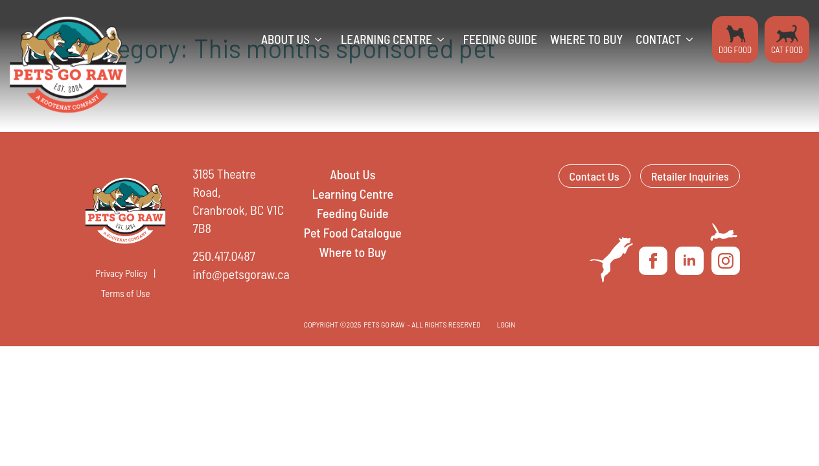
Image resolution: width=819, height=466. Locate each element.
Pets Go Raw (383, 324)
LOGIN (506, 324)
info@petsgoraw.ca (240, 274)
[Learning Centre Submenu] (444, 39)
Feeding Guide (500, 39)
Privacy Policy (122, 273)
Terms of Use (125, 293)
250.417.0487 (223, 255)
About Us (285, 39)
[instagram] (725, 261)
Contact (658, 39)
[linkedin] (689, 261)
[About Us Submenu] (322, 39)
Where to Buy (586, 39)
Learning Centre (386, 39)
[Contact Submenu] (693, 39)
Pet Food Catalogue (352, 232)
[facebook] (653, 261)
